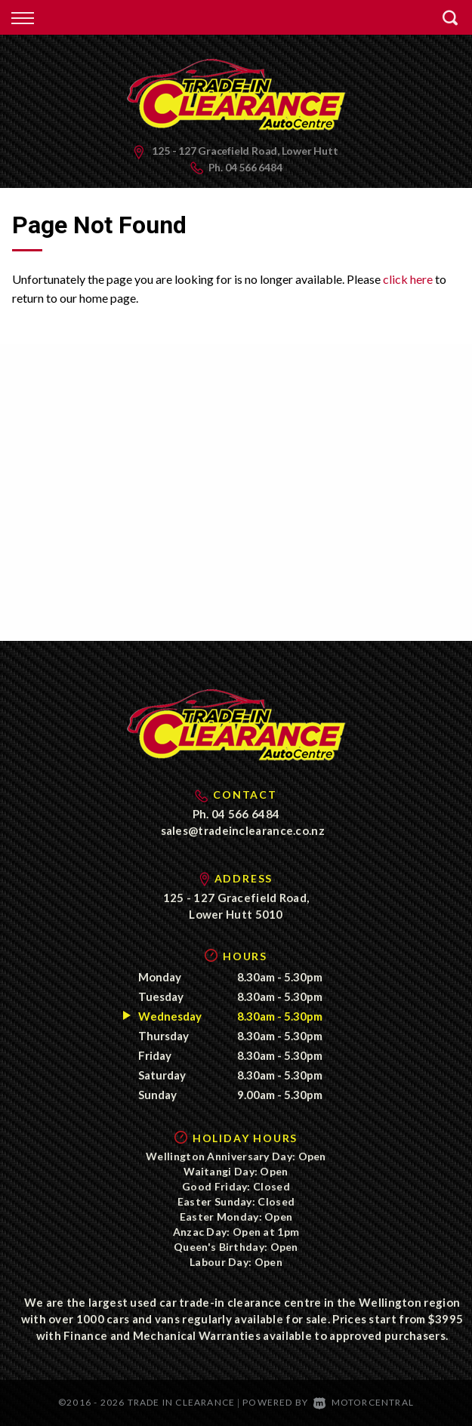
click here (408, 279)
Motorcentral (363, 1402)
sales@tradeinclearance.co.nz (243, 830)
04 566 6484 (253, 167)
